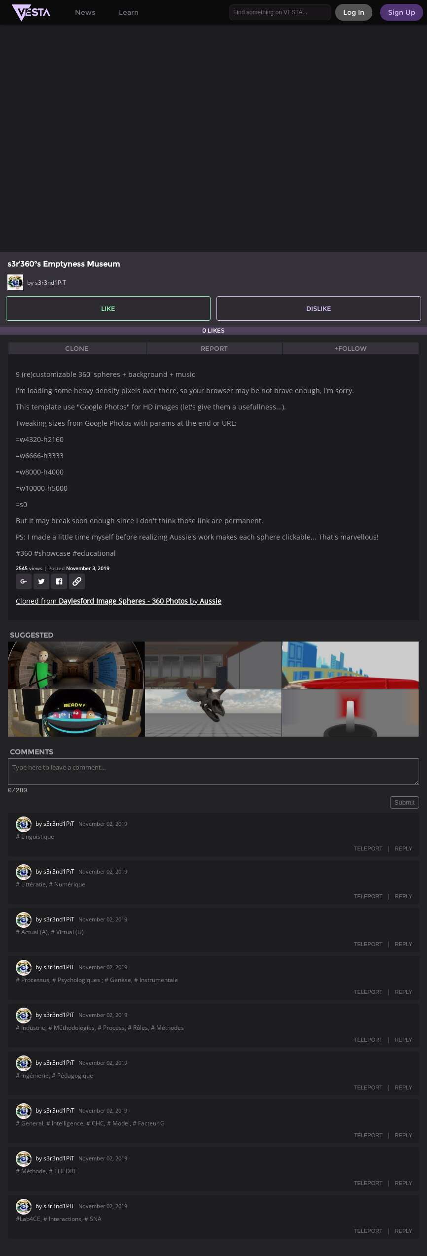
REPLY (403, 850)
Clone (77, 348)
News (85, 12)
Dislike (318, 308)
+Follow (351, 348)
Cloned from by (118, 601)
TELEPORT (368, 850)
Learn (129, 12)
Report (214, 348)
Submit (404, 804)
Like (108, 308)
